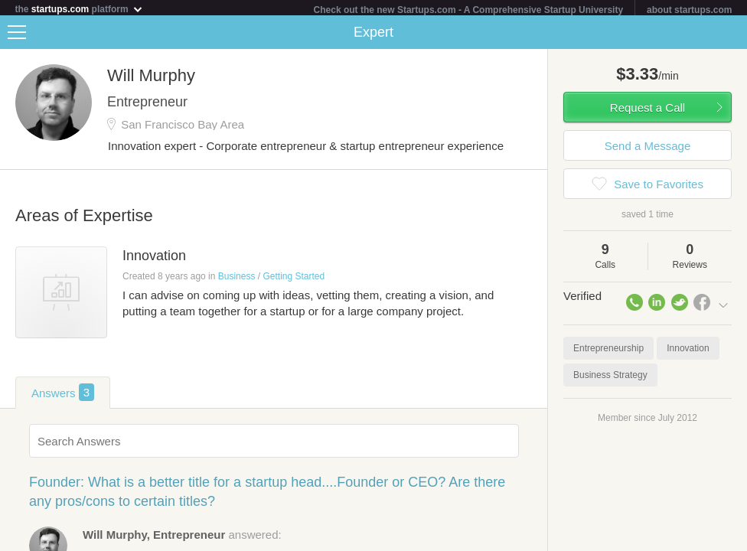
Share (731, 35)
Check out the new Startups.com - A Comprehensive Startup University (469, 10)
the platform (79, 9)
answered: (182, 537)
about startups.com (689, 10)
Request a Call (647, 110)
